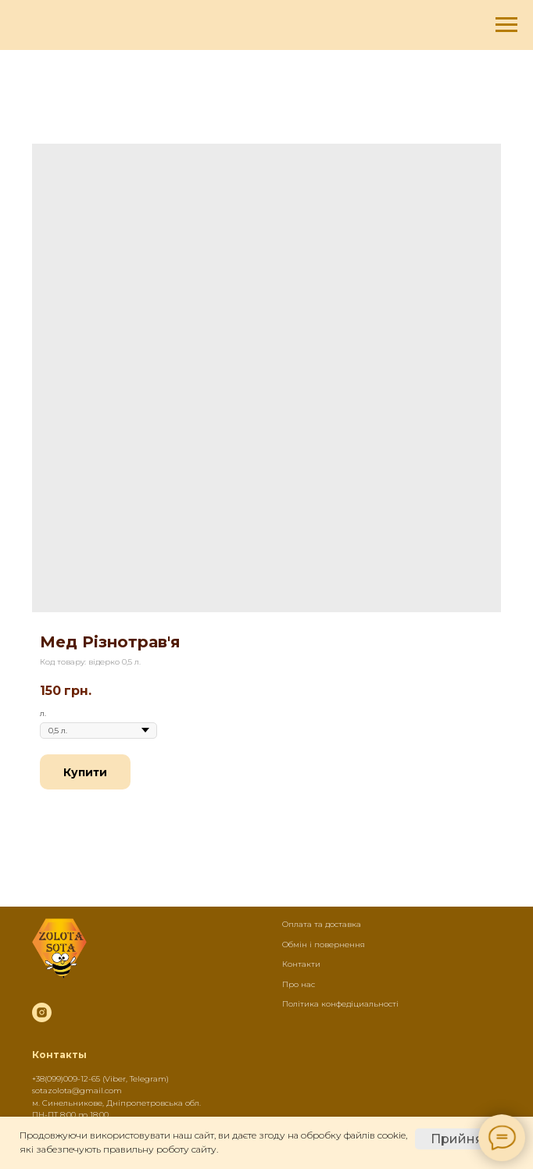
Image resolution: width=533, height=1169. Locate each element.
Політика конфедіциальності (340, 1004)
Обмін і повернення (323, 944)
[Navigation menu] (506, 25)
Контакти (301, 964)
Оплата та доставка (321, 924)
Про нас (298, 984)
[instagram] (42, 1012)
